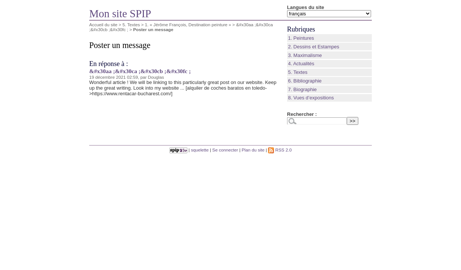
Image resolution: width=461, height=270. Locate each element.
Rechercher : (302, 114)
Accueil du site (103, 24)
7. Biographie (302, 89)
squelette (199, 149)
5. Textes (131, 24)
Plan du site (253, 149)
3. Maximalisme (305, 55)
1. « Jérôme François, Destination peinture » (188, 24)
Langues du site (305, 7)
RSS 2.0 (280, 149)
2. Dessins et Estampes (313, 47)
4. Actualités (301, 63)
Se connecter (225, 149)
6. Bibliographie (305, 81)
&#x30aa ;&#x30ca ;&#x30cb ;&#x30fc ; (140, 71)
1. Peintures (301, 38)
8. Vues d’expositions (311, 97)
